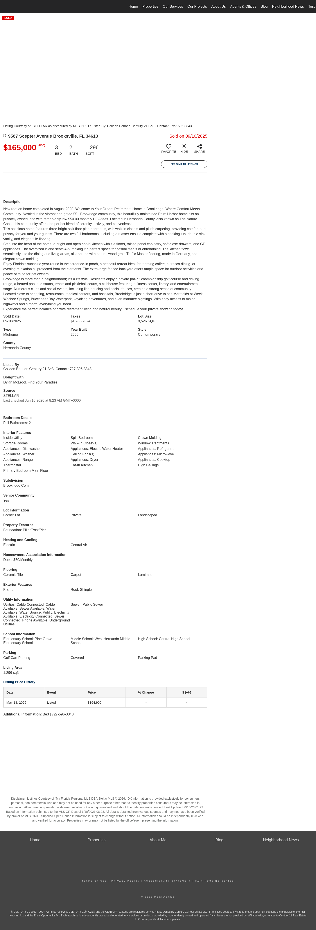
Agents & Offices (243, 6)
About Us (218, 6)
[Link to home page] (5, 6)
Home (133, 6)
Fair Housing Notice (214, 881)
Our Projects (197, 6)
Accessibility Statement (167, 881)
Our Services (173, 6)
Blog (264, 6)
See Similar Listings (184, 164)
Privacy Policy (125, 881)
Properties (150, 6)
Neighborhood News (288, 6)
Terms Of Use (94, 881)
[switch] (168, 150)
